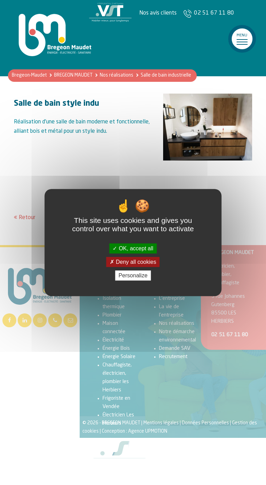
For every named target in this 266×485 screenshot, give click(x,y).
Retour (27, 217)
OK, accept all (133, 248)
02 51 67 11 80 (214, 13)
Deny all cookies (133, 262)
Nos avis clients (158, 13)
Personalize (133, 275)
